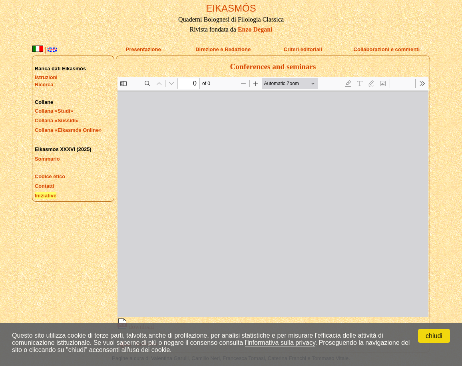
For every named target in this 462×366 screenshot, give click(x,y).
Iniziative (45, 196)
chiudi (434, 335)
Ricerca (44, 85)
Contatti (44, 186)
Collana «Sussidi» (57, 120)
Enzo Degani (255, 29)
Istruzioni (46, 77)
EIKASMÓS (231, 8)
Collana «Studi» (54, 111)
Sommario (47, 159)
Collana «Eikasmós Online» (68, 130)
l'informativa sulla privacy (280, 342)
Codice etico (50, 176)
